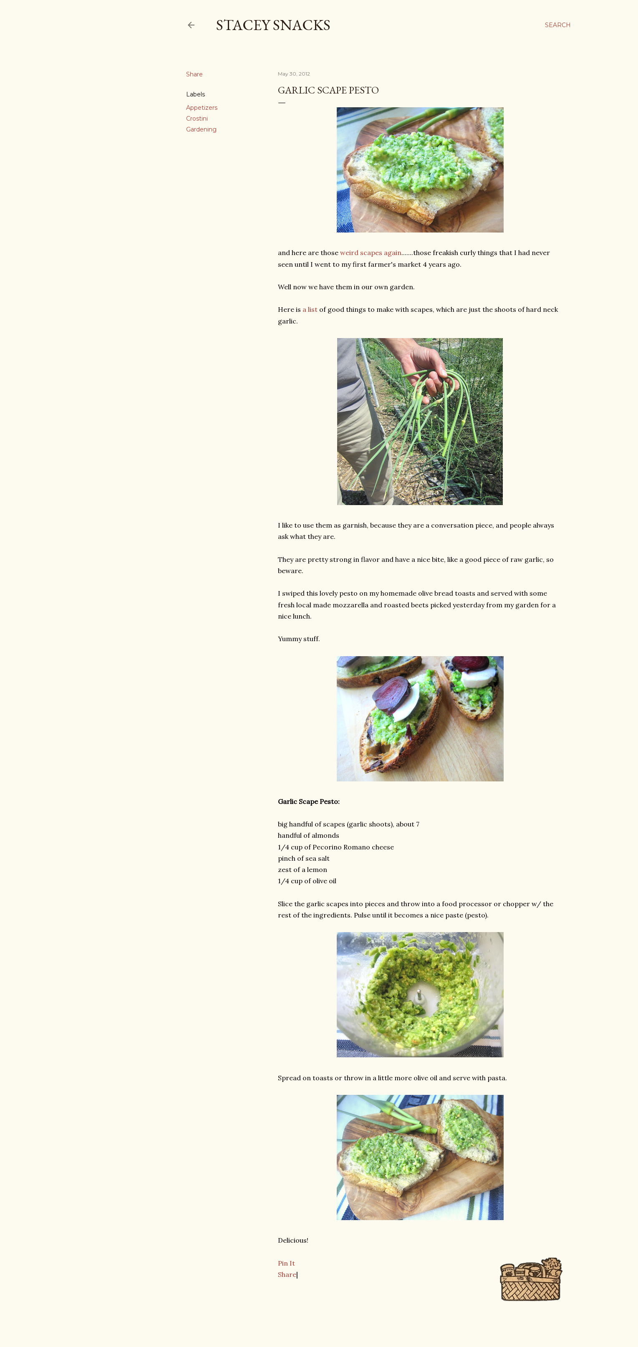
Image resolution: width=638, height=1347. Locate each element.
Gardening (201, 129)
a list (310, 309)
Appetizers (201, 107)
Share (287, 1274)
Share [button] (194, 74)
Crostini (197, 118)
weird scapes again (370, 252)
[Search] (558, 25)
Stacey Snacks (273, 25)
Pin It (286, 1263)
